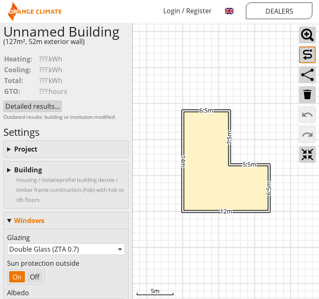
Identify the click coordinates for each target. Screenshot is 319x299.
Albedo (18, 292)
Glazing (18, 237)
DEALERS (279, 11)
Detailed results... (32, 106)
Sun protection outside (43, 263)
